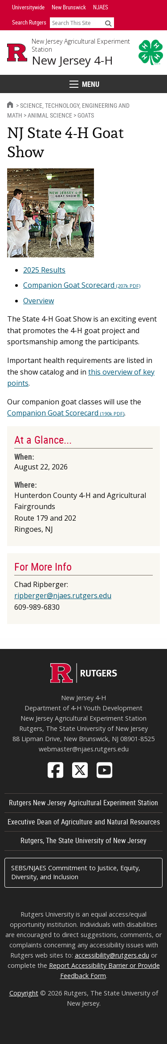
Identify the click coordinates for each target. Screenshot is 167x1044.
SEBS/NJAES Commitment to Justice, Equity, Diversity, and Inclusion (75, 872)
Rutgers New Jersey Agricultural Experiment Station (83, 802)
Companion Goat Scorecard (81, 285)
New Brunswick (69, 7)
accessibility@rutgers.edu (112, 955)
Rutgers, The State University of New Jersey (83, 840)
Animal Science (50, 115)
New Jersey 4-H (72, 60)
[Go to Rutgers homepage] (83, 680)
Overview (38, 301)
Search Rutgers (29, 22)
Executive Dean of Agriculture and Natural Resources (84, 822)
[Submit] (108, 23)
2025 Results (44, 270)
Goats (85, 115)
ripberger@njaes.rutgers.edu (62, 595)
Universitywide (28, 7)
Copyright (23, 993)
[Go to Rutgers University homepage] (17, 52)
